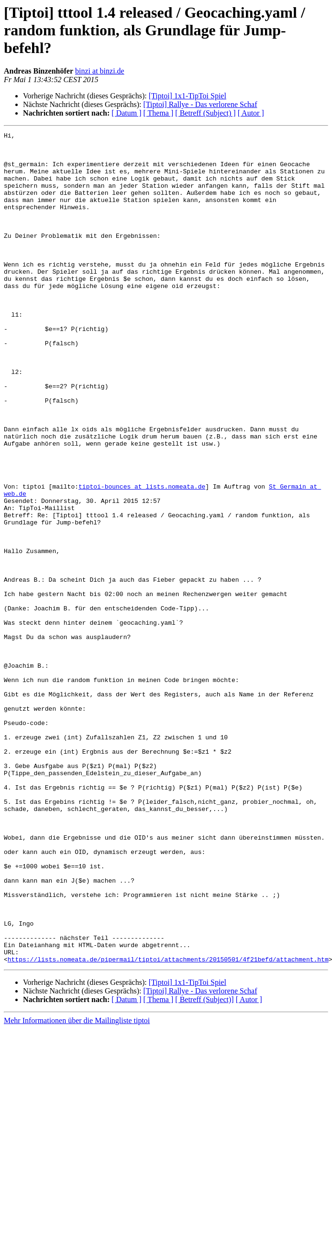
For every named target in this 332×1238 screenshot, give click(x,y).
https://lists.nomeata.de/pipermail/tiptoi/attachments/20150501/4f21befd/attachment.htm (168, 1125)
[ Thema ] (159, 113)
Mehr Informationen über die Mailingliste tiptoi (77, 1187)
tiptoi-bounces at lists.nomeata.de (141, 558)
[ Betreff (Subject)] (204, 1166)
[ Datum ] (126, 113)
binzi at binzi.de (99, 71)
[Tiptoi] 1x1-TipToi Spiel (187, 96)
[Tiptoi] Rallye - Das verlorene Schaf (200, 104)
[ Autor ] (251, 113)
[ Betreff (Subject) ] (205, 113)
